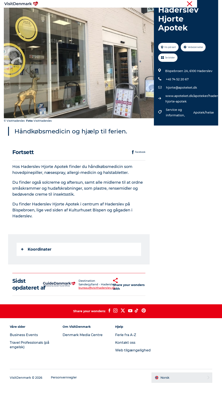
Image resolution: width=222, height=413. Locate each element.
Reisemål (83, 14)
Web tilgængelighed (133, 377)
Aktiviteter (105, 14)
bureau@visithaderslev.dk (89, 311)
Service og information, (175, 132)
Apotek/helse (203, 133)
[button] (105, 308)
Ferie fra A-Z (126, 362)
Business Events (25, 362)
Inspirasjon (60, 14)
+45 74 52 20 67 (177, 99)
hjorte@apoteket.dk (181, 108)
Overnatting (129, 14)
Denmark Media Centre (83, 362)
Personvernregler (65, 405)
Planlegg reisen (158, 14)
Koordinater (36, 269)
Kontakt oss (125, 370)
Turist (201, 4)
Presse (213, 4)
